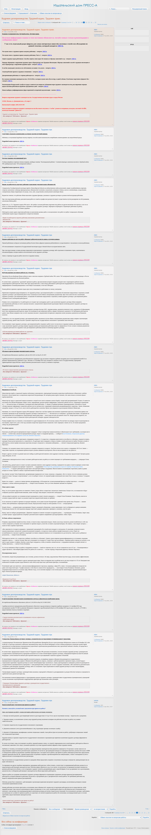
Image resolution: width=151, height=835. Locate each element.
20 (81, 22)
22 (86, 22)
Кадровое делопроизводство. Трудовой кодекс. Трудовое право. (31, 18)
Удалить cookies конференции (117, 828)
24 (91, 22)
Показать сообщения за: (48, 809)
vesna (5, 702)
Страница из (66, 22)
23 (88, 22)
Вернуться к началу (112, 124)
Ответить (6, 22)
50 (95, 22)
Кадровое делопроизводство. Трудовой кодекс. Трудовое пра (27, 130)
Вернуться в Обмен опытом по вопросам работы (16, 816)
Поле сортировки (78, 809)
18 (76, 22)
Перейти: (94, 817)
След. (147, 809)
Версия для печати (102, 24)
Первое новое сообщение (44, 22)
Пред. (4, 809)
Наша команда (105, 828)
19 (78, 22)
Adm (5, 31)
